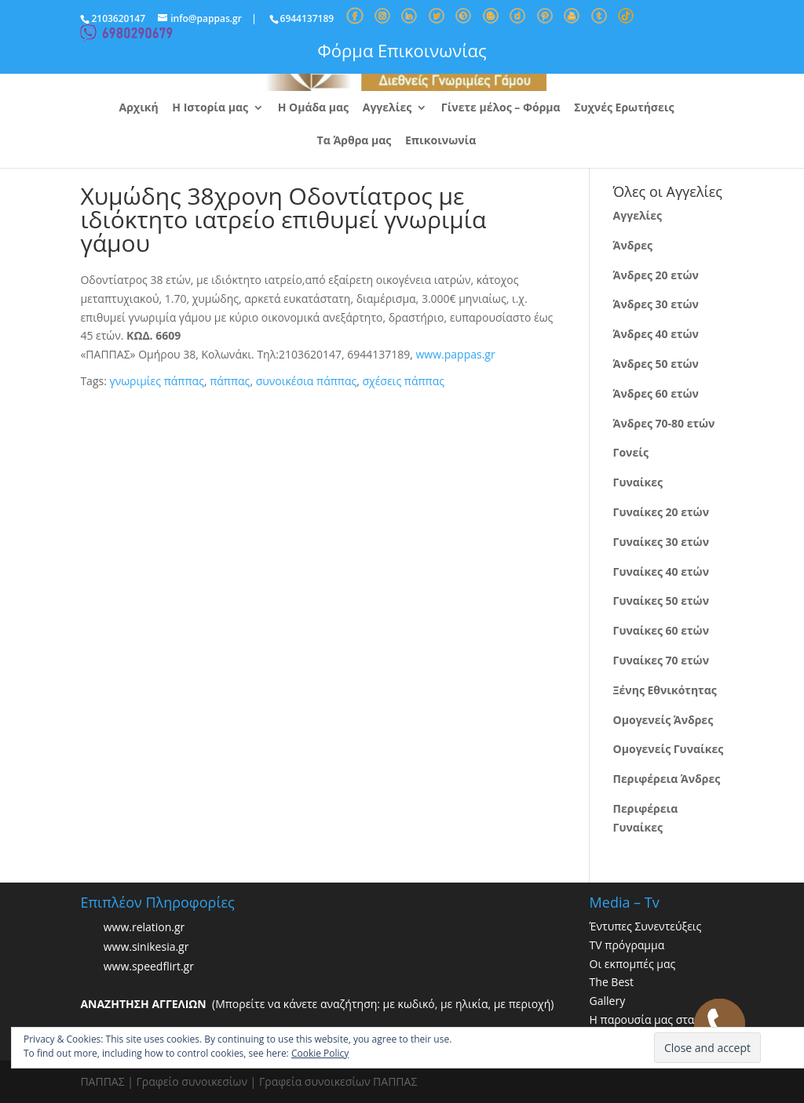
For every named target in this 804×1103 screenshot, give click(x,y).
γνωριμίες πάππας (156, 380)
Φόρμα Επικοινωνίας (401, 50)
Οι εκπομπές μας (633, 963)
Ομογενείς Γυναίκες (668, 748)
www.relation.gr (144, 926)
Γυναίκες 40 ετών (661, 571)
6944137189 (307, 18)
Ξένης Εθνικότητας (665, 690)
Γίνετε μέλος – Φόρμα (501, 108)
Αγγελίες (387, 108)
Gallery (608, 1000)
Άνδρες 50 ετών (656, 363)
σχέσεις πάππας (403, 380)
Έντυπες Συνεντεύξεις (646, 926)
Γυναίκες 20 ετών (661, 511)
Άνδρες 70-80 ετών (664, 423)
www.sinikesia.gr (146, 946)
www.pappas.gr (455, 354)
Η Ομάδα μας (313, 108)
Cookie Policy (320, 1053)
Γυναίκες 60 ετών (661, 630)
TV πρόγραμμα (627, 944)
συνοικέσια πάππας (306, 380)
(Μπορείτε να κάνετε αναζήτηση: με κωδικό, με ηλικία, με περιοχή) (317, 1003)
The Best (612, 981)
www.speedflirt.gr (149, 966)
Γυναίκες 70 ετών (661, 660)
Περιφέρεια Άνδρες (667, 778)
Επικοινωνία (440, 141)
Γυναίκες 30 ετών (661, 541)
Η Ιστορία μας (210, 108)
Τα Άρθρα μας (354, 141)
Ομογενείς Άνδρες (663, 719)
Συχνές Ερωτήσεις (624, 108)
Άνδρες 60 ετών (656, 393)
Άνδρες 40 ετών (656, 333)
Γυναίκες (638, 482)
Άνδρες (632, 245)
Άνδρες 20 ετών (656, 275)
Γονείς (631, 452)
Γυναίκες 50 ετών (661, 600)
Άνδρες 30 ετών (656, 304)
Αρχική (139, 108)
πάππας (230, 380)
